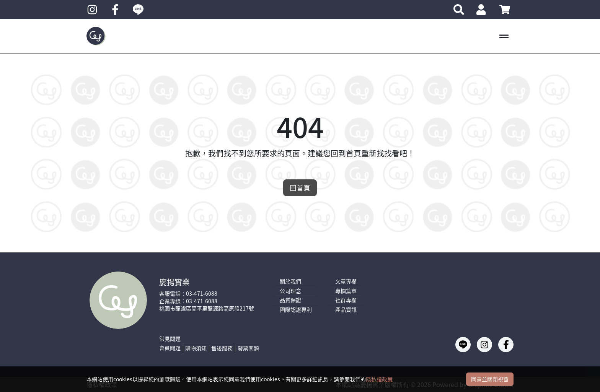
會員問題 (170, 347)
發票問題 (248, 348)
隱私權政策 (379, 379)
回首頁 (300, 187)
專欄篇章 (346, 290)
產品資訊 (346, 309)
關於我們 (290, 281)
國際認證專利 (296, 309)
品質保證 (290, 300)
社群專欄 (346, 300)
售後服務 (222, 348)
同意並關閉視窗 (490, 379)
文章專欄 (346, 281)
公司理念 (290, 290)
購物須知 (196, 348)
